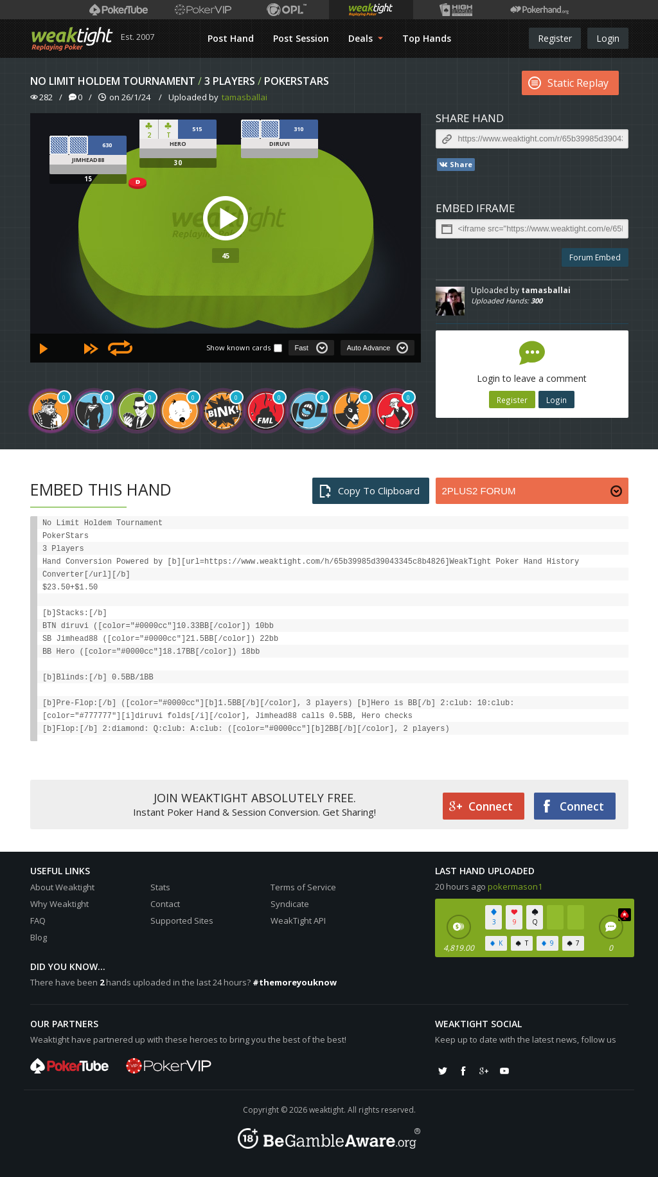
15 (88, 178)
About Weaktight (62, 887)
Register (555, 38)
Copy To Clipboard (369, 491)
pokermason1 (515, 886)
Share (455, 164)
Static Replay (568, 83)
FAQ (38, 920)
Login (607, 38)
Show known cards (238, 347)
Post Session (301, 38)
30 (178, 162)
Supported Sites (181, 920)
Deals (365, 38)
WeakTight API (298, 920)
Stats (160, 887)
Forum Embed (595, 257)
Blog (38, 937)
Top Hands (426, 38)
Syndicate (290, 904)
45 (225, 255)
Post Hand (231, 38)
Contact (165, 904)
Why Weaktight (59, 904)
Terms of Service (303, 887)
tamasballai (244, 97)
